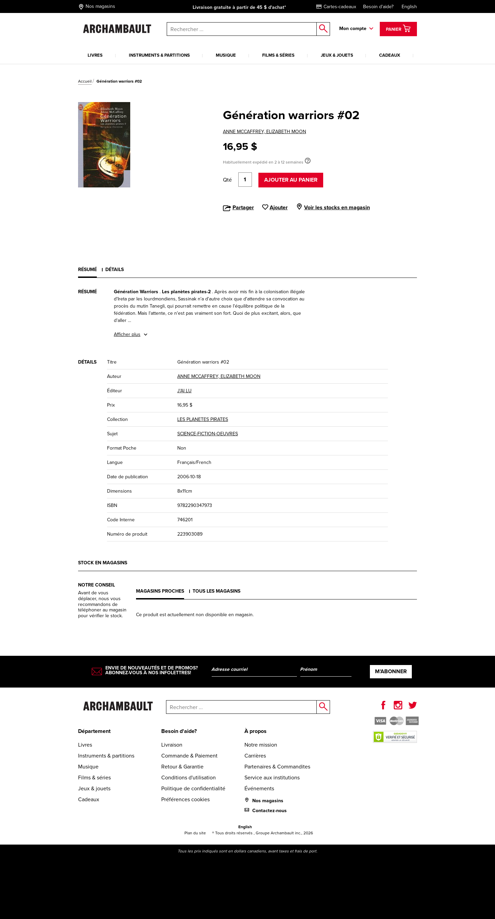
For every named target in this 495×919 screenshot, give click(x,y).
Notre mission (260, 745)
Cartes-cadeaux (336, 6)
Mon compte (352, 28)
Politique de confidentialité (193, 788)
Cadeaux (389, 55)
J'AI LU (184, 390)
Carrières (255, 756)
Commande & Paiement (189, 756)
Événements (259, 788)
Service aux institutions (272, 777)
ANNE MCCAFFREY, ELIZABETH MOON (264, 131)
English (409, 6)
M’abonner (391, 671)
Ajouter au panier (290, 180)
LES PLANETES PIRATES (202, 419)
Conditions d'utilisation (188, 777)
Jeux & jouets (337, 55)
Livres (95, 55)
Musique (226, 55)
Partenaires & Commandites (277, 766)
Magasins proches (160, 591)
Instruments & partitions (159, 55)
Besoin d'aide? (378, 6)
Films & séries (278, 55)
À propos (255, 731)
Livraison (171, 745)
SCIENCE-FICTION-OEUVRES (207, 433)
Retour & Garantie (182, 766)
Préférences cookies (185, 799)
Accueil (85, 81)
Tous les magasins (216, 591)
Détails (114, 269)
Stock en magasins (102, 562)
